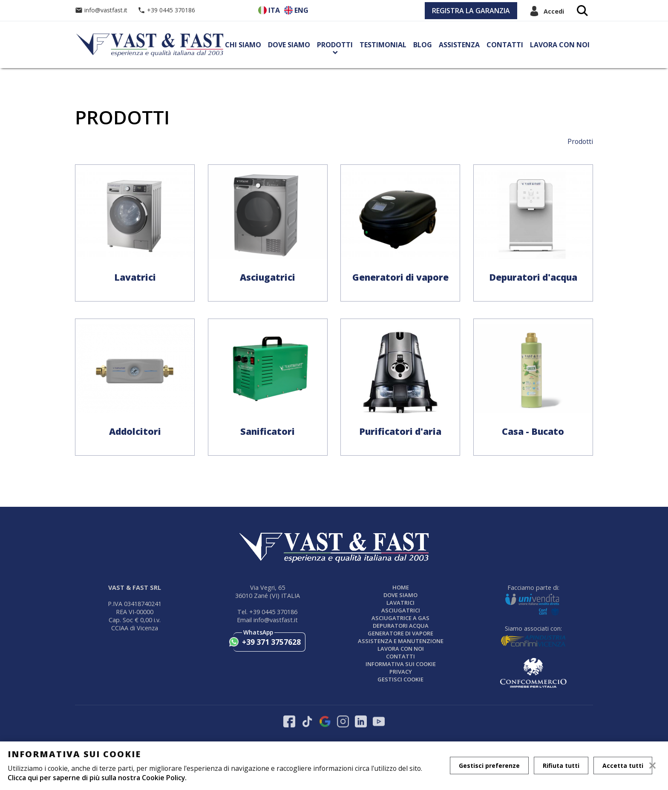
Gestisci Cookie (400, 679)
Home (400, 587)
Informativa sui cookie (401, 664)
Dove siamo (289, 44)
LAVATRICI (400, 602)
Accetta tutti (622, 765)
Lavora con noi (560, 44)
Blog (422, 44)
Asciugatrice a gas (400, 618)
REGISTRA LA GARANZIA (471, 10)
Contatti (505, 44)
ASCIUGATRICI (400, 610)
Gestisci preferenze (489, 765)
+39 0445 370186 (166, 10)
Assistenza (459, 44)
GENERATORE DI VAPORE (400, 633)
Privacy (400, 671)
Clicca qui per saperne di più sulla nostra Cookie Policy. (97, 777)
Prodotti (335, 44)
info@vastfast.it (102, 10)
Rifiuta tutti (561, 765)
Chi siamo (243, 44)
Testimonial (383, 44)
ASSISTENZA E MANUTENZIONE (400, 641)
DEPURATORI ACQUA (401, 625)
